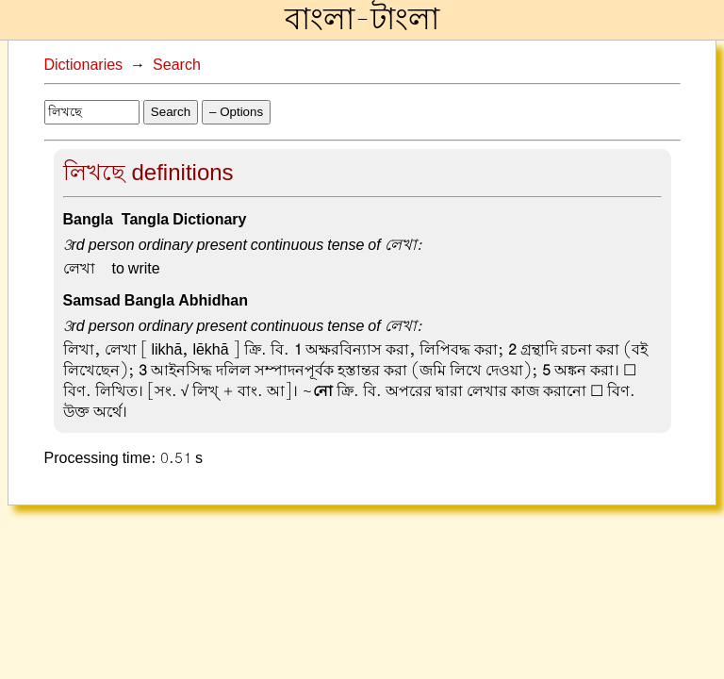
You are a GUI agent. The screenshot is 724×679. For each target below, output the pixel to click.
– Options (236, 112)
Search (177, 65)
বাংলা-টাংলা (362, 20)
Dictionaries (83, 65)
